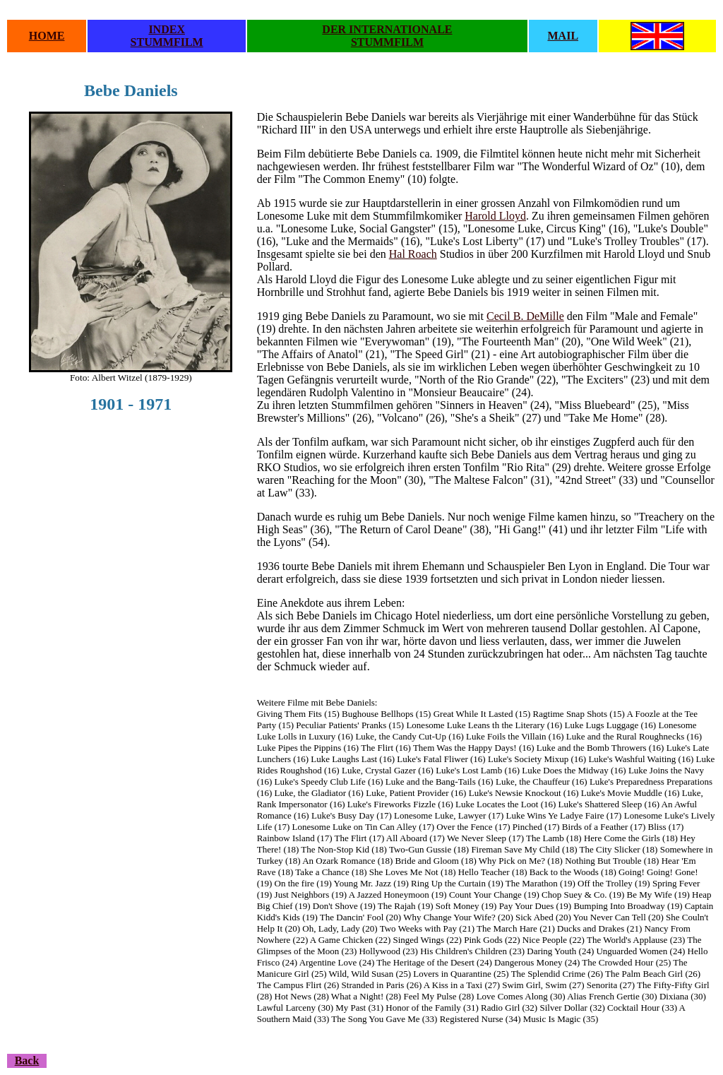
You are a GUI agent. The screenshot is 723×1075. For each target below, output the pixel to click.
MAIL (563, 36)
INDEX (166, 29)
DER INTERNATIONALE (387, 29)
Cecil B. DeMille (525, 316)
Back (27, 1061)
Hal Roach (413, 254)
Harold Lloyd (495, 216)
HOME (47, 36)
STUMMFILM (167, 42)
